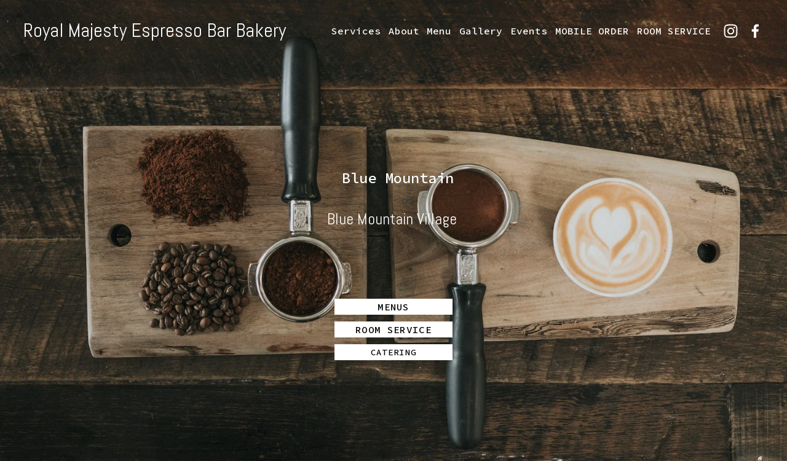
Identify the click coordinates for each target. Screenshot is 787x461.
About (404, 31)
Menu (439, 31)
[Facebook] (755, 31)
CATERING (393, 352)
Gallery (480, 31)
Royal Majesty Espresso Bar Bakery (154, 30)
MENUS (393, 307)
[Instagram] (730, 31)
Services (356, 31)
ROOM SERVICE (674, 31)
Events (528, 31)
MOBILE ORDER (592, 31)
